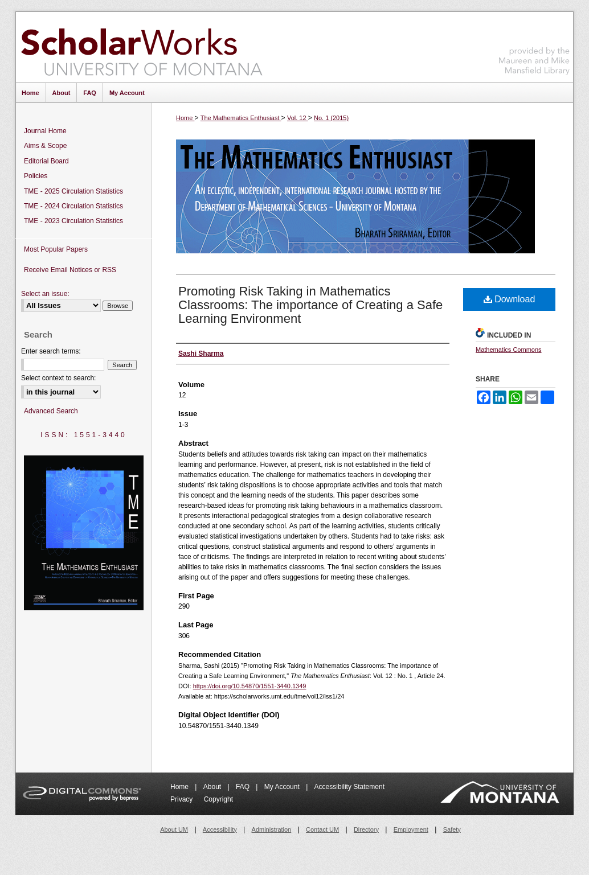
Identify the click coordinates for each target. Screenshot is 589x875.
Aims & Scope (45, 146)
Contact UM (322, 829)
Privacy (182, 799)
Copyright (218, 799)
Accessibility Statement (349, 787)
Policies (35, 176)
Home (185, 117)
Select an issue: (45, 294)
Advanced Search (51, 411)
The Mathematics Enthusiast (241, 117)
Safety (452, 829)
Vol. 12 (297, 117)
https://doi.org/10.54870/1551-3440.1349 (249, 686)
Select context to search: (58, 378)
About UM (174, 829)
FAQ (243, 787)
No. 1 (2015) (331, 117)
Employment (411, 829)
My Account (282, 787)
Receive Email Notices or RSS (70, 270)
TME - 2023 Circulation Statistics (73, 221)
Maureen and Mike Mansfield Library (534, 45)
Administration (272, 829)
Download (509, 299)
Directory (366, 829)
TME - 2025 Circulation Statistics (73, 191)
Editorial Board (46, 161)
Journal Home (45, 131)
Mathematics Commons (509, 349)
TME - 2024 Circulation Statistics (73, 206)
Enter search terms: (51, 351)
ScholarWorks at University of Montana (141, 47)
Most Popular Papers (56, 249)
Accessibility (220, 829)
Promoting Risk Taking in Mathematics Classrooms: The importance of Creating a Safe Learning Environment (310, 305)
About (213, 787)
